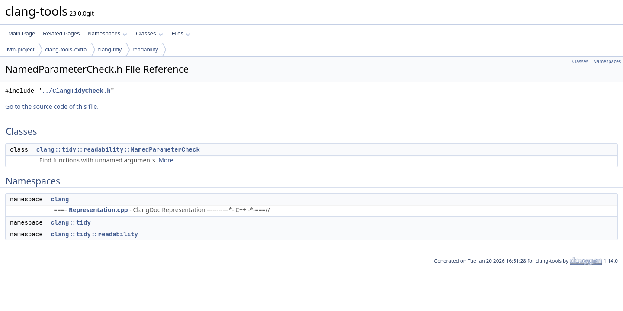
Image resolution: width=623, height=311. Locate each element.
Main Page (21, 33)
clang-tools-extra (66, 49)
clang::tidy (70, 222)
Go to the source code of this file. (52, 106)
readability (145, 49)
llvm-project (20, 49)
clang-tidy (110, 49)
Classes (149, 33)
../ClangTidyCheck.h (76, 91)
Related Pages (61, 33)
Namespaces (107, 33)
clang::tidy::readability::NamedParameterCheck (118, 149)
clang (60, 199)
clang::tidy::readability (94, 234)
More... (168, 160)
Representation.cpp (98, 210)
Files (181, 33)
